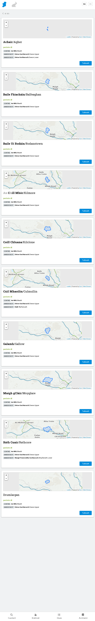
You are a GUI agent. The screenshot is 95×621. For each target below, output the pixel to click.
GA (84, 4)
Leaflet (69, 37)
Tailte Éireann (87, 37)
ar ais (5, 13)
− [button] (6, 25)
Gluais (59, 616)
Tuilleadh (85, 63)
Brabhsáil (35, 616)
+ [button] (6, 22)
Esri (80, 37)
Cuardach (12, 616)
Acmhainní (83, 616)
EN (90, 4)
